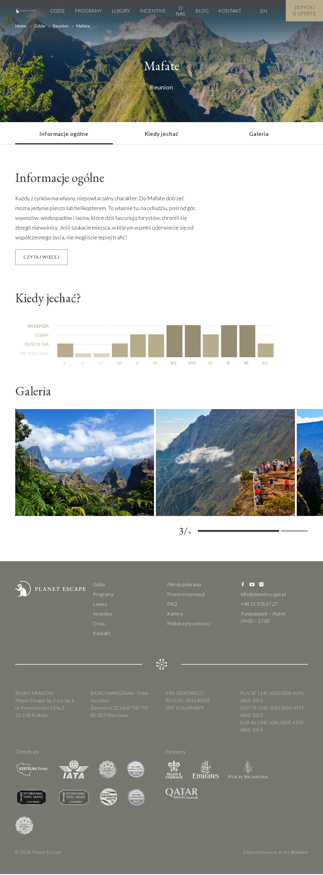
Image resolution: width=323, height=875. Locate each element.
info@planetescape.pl (263, 595)
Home (21, 25)
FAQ (172, 605)
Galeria (259, 133)
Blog (197, 10)
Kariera (175, 614)
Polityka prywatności (188, 624)
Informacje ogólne (63, 133)
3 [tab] (265, 532)
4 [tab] (294, 532)
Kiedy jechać (161, 133)
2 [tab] (238, 532)
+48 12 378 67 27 (259, 605)
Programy (83, 10)
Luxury (116, 10)
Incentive (148, 10)
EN (258, 11)
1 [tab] (211, 532)
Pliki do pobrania (184, 585)
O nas (176, 10)
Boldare (299, 852)
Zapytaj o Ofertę (302, 10)
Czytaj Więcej (41, 257)
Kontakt (225, 10)
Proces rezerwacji (186, 595)
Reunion (61, 25)
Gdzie (52, 10)
